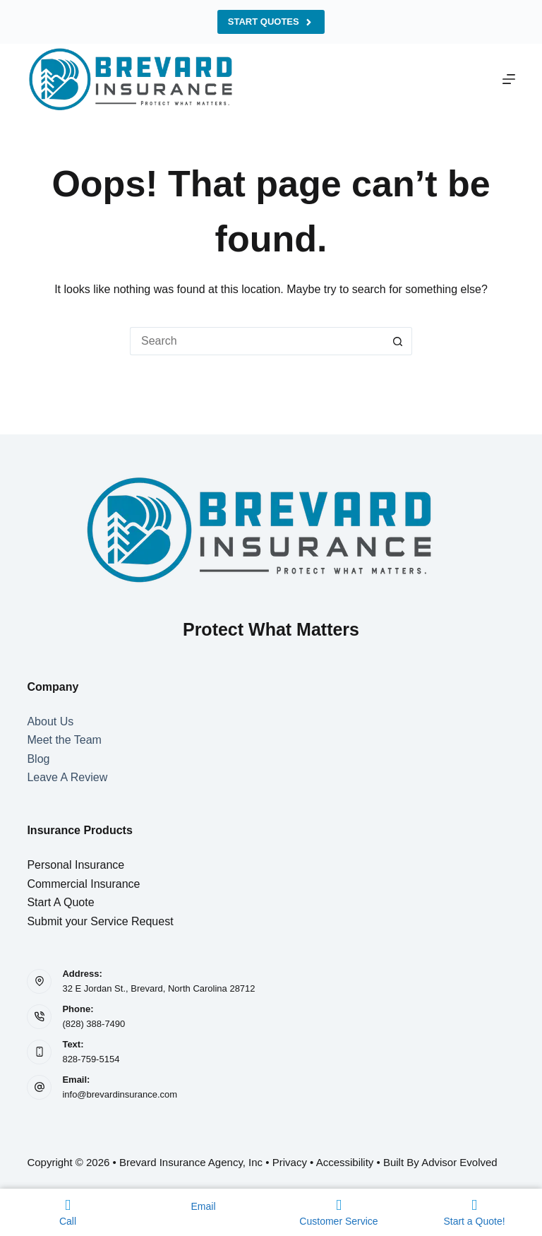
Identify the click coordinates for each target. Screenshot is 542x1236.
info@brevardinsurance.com (119, 1094)
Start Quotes (271, 22)
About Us (50, 721)
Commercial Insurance (83, 884)
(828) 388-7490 (93, 1023)
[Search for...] (257, 341)
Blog (38, 759)
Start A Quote (60, 902)
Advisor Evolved (459, 1162)
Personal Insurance (75, 865)
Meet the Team (64, 740)
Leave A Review (67, 777)
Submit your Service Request (100, 921)
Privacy (289, 1162)
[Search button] (398, 341)
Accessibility (345, 1162)
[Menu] (508, 79)
